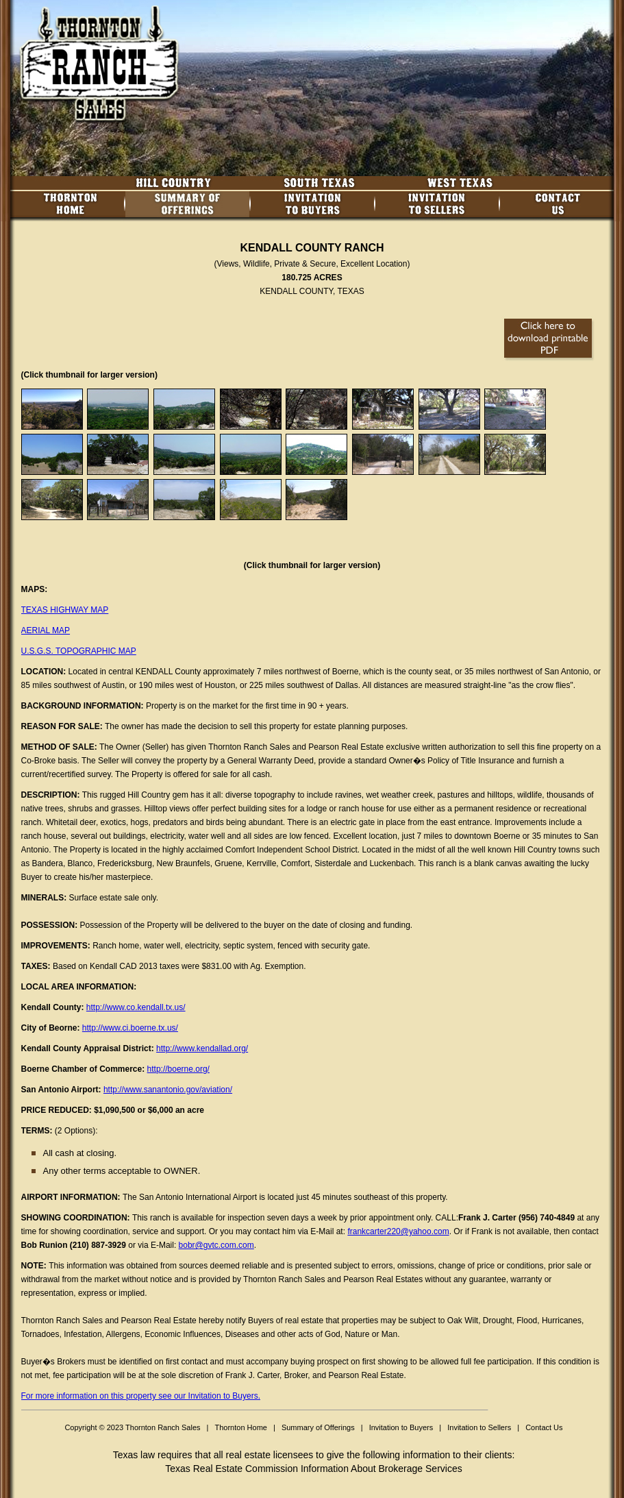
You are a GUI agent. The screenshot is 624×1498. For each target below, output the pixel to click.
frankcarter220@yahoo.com (398, 1231)
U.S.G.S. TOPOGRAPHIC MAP (78, 651)
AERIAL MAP (46, 630)
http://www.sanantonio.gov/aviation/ (167, 1089)
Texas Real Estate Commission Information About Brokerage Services (313, 1468)
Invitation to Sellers (479, 1427)
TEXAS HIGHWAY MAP (65, 610)
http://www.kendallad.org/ (202, 1048)
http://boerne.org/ (178, 1069)
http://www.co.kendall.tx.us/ (136, 1007)
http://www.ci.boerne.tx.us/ (130, 1028)
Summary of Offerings (318, 1427)
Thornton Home (240, 1427)
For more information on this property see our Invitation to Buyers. (141, 1396)
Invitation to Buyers (401, 1427)
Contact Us (543, 1427)
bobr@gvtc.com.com (216, 1245)
